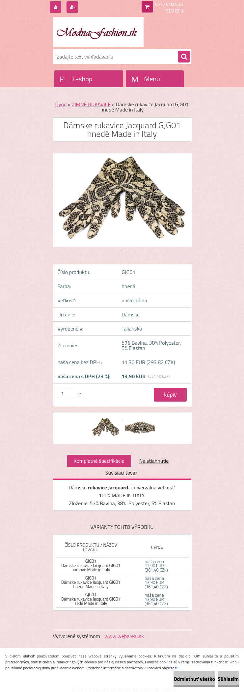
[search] (184, 57)
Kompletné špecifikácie (99, 461)
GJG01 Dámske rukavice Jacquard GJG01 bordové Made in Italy (91, 565)
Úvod (61, 104)
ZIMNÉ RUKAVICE (91, 104)
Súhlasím (228, 679)
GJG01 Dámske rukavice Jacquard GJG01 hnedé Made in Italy (91, 582)
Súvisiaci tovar (121, 473)
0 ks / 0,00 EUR (169, 4)
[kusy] (66, 393)
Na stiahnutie (154, 461)
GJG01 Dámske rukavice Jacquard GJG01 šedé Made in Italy (91, 598)
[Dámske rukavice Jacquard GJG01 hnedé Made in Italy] (106, 418)
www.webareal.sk (124, 636)
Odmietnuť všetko (194, 679)
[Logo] (98, 31)
